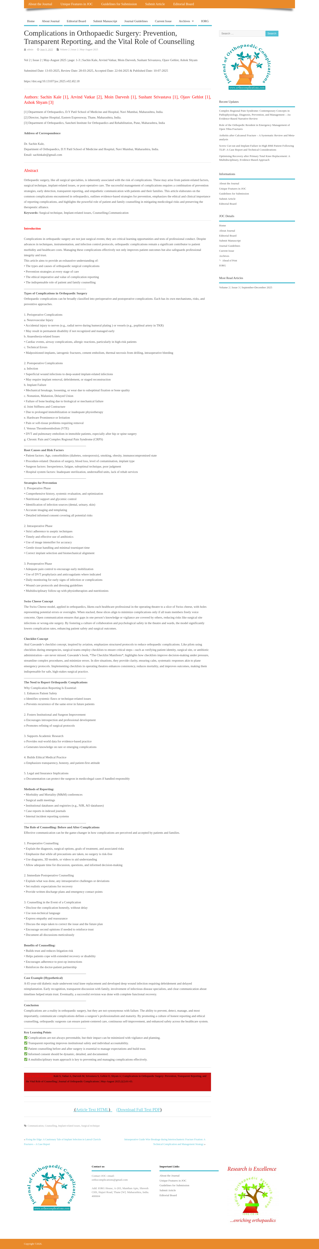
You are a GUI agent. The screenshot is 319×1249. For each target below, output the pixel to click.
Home (31, 21)
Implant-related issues (69, 1125)
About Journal (50, 21)
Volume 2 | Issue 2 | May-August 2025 (79, 49)
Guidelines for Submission (119, 4)
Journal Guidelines (136, 21)
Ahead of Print (229, 260)
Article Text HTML (93, 1109)
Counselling (51, 1125)
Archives (184, 21)
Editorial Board (183, 4)
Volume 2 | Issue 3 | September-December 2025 (245, 287)
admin (30, 49)
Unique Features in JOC (76, 4)
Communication (36, 1125)
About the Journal (40, 4)
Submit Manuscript (105, 21)
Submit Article (155, 4)
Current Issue (163, 21)
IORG (205, 21)
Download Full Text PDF (139, 1109)
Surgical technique (90, 1125)
